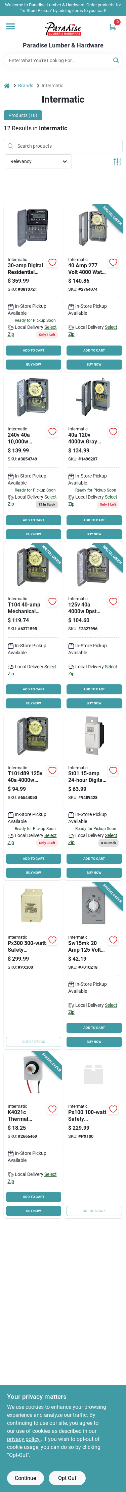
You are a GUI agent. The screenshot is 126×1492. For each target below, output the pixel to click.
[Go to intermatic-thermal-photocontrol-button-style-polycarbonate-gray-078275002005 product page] (33, 1135)
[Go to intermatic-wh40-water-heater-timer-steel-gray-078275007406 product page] (33, 458)
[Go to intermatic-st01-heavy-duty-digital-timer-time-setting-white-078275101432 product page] (93, 796)
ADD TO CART (33, 350)
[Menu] (10, 26)
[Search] (116, 59)
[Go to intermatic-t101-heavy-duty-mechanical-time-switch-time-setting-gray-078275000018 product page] (33, 796)
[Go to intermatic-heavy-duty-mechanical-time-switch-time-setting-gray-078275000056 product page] (93, 458)
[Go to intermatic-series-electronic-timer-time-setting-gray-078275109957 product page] (33, 288)
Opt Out (67, 1478)
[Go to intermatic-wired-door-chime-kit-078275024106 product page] (33, 966)
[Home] (7, 85)
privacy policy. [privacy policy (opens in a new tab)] (24, 1439)
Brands (25, 85)
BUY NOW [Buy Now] (33, 364)
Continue (25, 1478)
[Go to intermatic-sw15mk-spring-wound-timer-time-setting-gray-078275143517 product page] (93, 966)
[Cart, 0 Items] (112, 26)
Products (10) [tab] (22, 115)
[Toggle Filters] (117, 161)
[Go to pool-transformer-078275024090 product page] (93, 1135)
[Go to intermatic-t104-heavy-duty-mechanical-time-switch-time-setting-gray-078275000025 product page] (33, 627)
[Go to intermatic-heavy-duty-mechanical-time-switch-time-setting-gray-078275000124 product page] (93, 288)
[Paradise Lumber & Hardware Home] (63, 29)
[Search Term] (63, 60)
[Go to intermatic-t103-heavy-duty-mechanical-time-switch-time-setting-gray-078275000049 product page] (93, 627)
